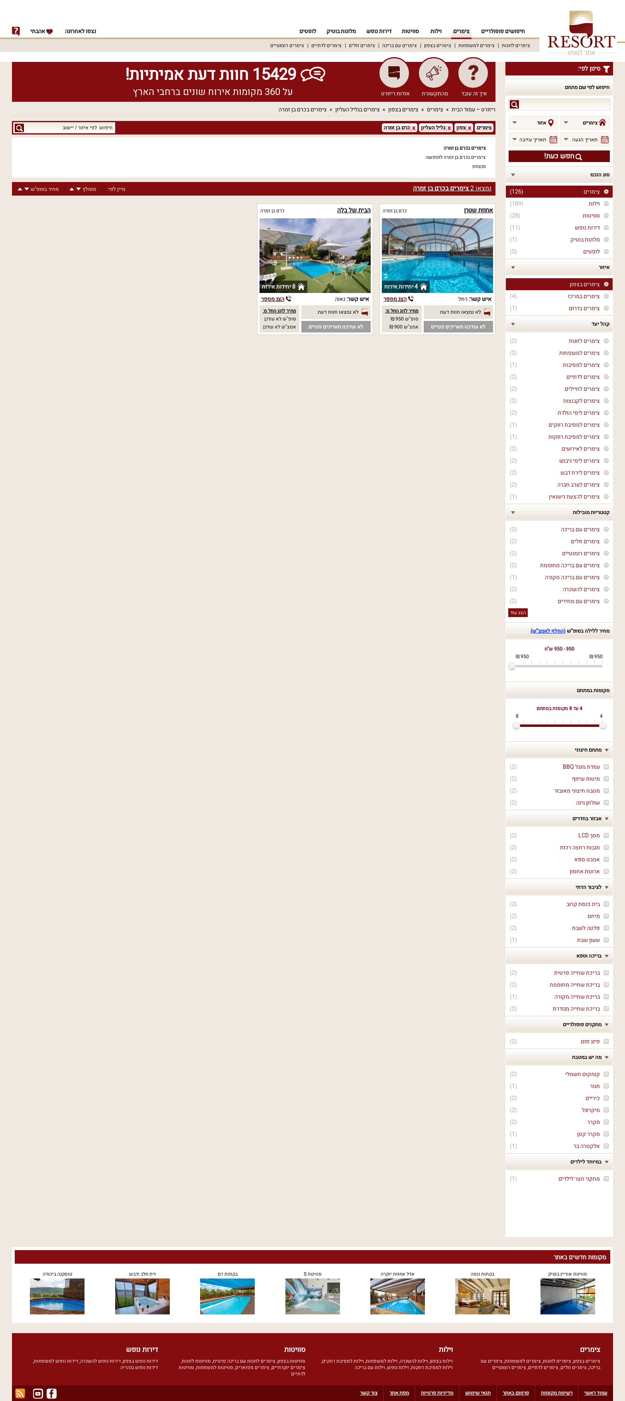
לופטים (304, 31)
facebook (52, 1394)
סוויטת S (313, 1274)
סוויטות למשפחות (214, 1367)
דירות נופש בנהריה (139, 1367)
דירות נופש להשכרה (100, 1361)
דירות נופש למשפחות (56, 1361)
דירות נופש (377, 31)
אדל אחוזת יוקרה (398, 1274)
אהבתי (41, 31)
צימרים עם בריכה (399, 45)
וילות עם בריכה (370, 1367)
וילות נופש (398, 1367)
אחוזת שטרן (478, 210)
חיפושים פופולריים (503, 31)
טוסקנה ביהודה (57, 1274)
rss (20, 1394)
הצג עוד (518, 612)
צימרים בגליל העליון (357, 109)
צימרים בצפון (437, 45)
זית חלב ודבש (142, 1274)
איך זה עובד (474, 93)
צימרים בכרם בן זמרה (303, 109)
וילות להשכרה (414, 1361)
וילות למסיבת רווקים (343, 1361)
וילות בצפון (441, 1361)
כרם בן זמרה (395, 210)
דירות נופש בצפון (140, 1361)
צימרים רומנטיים (287, 45)
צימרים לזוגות (516, 45)
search (514, 104)
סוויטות (410, 31)
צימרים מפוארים (252, 1367)
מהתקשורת (435, 93)
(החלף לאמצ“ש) (548, 631)
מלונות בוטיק (339, 31)
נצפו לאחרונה (80, 31)
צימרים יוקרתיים (288, 1367)
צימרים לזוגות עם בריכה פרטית (244, 1361)
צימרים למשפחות (476, 45)
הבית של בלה (354, 210)
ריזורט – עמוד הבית (473, 109)
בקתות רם (228, 1274)
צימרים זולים (362, 45)
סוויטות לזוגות (196, 1361)
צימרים (461, 31)
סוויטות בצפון (291, 1361)
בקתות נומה (482, 1274)
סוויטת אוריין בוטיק (567, 1274)
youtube (38, 1394)
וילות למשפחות (382, 1361)
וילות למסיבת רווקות (432, 1367)
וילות (436, 31)
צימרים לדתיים (326, 45)
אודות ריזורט (395, 93)
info (16, 31)
